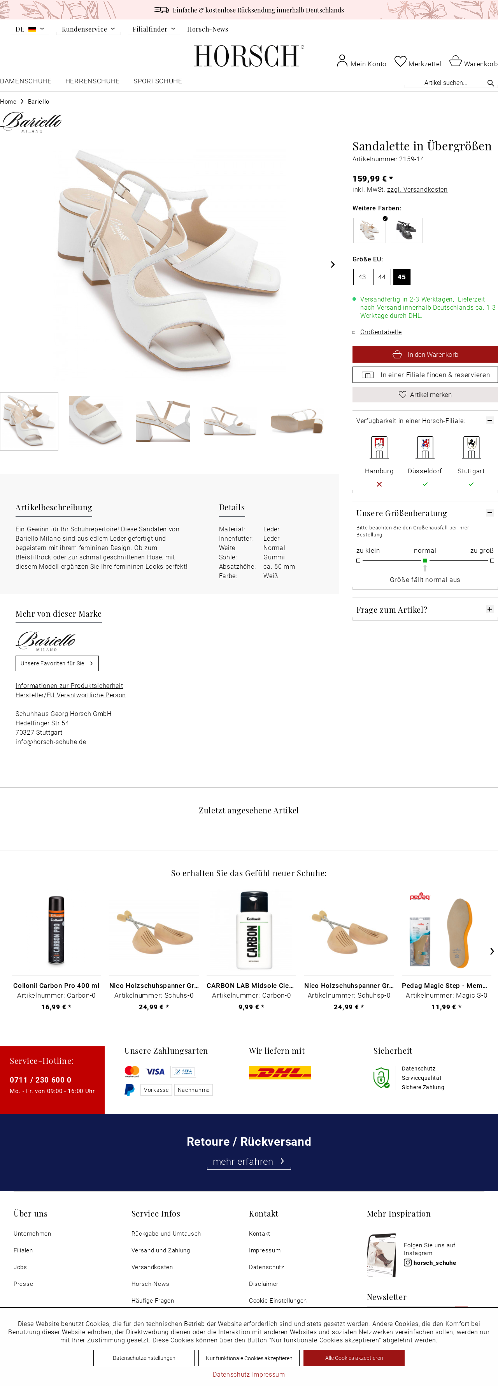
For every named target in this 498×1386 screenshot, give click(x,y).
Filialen (23, 1250)
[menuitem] (30, 30)
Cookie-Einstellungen (278, 1300)
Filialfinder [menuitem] (150, 29)
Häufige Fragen (153, 1300)
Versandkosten (152, 1267)
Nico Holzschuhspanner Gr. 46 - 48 (154, 985)
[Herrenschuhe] (92, 82)
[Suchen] (491, 83)
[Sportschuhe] (158, 82)
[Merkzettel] (418, 61)
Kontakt (259, 1233)
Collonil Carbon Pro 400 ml (56, 985)
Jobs (20, 1267)
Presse (23, 1284)
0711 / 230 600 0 (41, 1079)
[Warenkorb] (473, 60)
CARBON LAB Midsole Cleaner (251, 985)
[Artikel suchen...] (451, 82)
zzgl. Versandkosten (417, 189)
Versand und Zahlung (161, 1250)
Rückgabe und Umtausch (167, 1233)
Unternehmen (32, 1233)
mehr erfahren (249, 1161)
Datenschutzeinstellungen (144, 1357)
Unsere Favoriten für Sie (57, 662)
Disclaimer (264, 1284)
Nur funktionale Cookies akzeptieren (249, 1358)
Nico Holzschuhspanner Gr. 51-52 (349, 985)
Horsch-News (207, 29)
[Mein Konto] (361, 60)
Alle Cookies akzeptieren (354, 1357)
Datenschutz (266, 1267)
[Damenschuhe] (26, 82)
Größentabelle (381, 332)
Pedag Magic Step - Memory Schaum (446, 985)
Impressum (265, 1250)
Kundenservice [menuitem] (84, 29)
